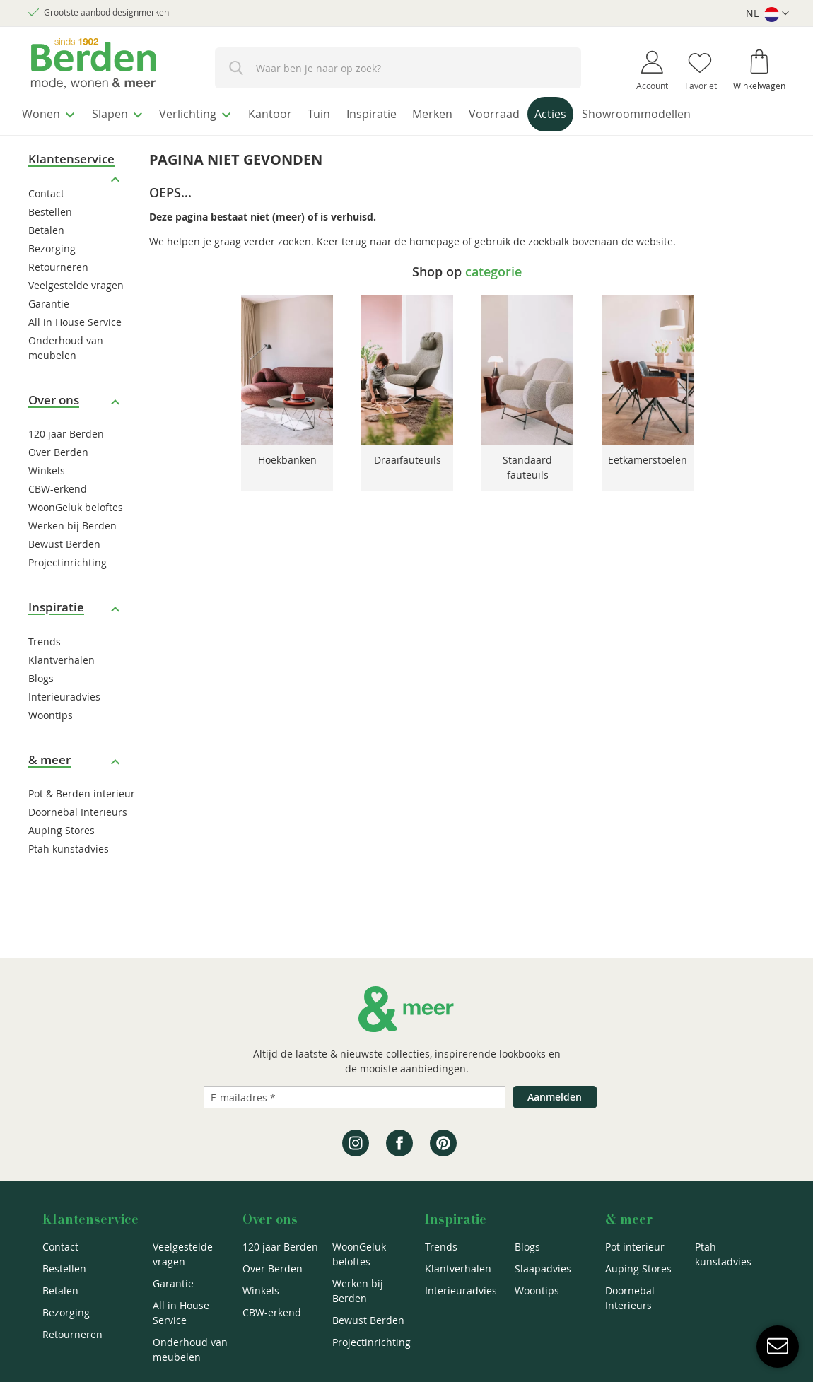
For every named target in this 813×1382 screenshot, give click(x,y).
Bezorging (52, 245)
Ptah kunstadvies (68, 845)
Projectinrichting (67, 559)
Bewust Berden (64, 540)
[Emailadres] (354, 1097)
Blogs (41, 674)
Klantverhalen (61, 656)
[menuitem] (52, 112)
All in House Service (75, 318)
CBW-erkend (57, 485)
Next (712, 369)
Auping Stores (61, 826)
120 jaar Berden (66, 430)
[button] (767, 14)
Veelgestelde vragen (76, 281)
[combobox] (398, 67)
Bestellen (50, 208)
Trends (44, 638)
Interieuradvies (64, 693)
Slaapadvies (543, 1268)
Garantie (48, 300)
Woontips (50, 711)
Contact (46, 190)
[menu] (406, 114)
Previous (222, 369)
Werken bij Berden (72, 522)
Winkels (46, 467)
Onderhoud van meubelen (190, 1349)
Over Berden (58, 448)
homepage (434, 237)
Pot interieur (635, 1246)
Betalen (46, 226)
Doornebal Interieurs (77, 808)
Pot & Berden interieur (81, 790)
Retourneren (58, 263)
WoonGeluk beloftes (75, 503)
